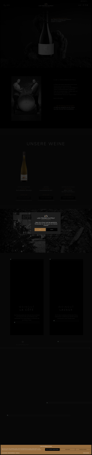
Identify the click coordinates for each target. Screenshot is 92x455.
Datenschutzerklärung (11, 452)
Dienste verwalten (86, 452)
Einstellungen (82, 449)
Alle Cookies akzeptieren (52, 449)
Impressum (17, 452)
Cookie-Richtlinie (4, 452)
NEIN (52, 229)
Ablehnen (67, 449)
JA (40, 229)
